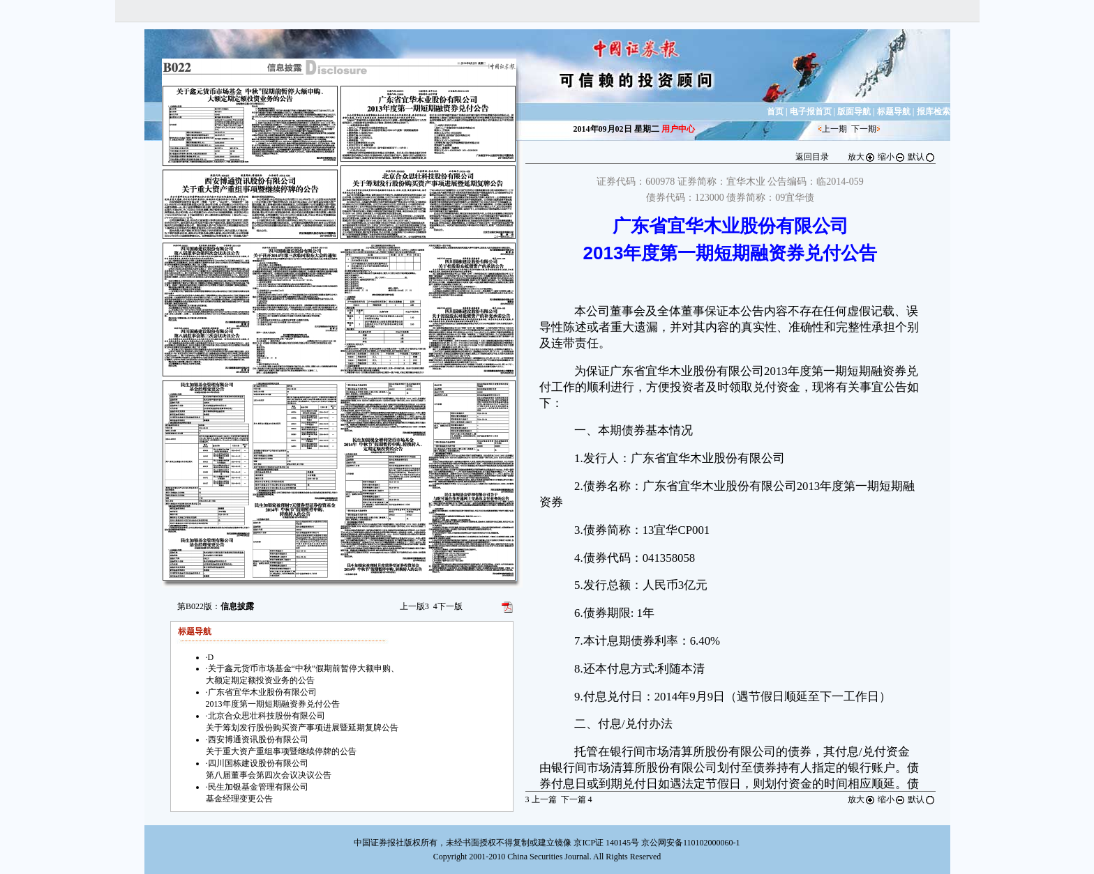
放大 (862, 157)
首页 (775, 111)
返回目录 (812, 157)
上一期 (834, 129)
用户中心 (678, 129)
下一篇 (576, 799)
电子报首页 (811, 111)
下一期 (863, 129)
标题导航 (894, 111)
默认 (922, 157)
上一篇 (541, 799)
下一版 (448, 606)
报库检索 (933, 111)
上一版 (414, 606)
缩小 (892, 157)
